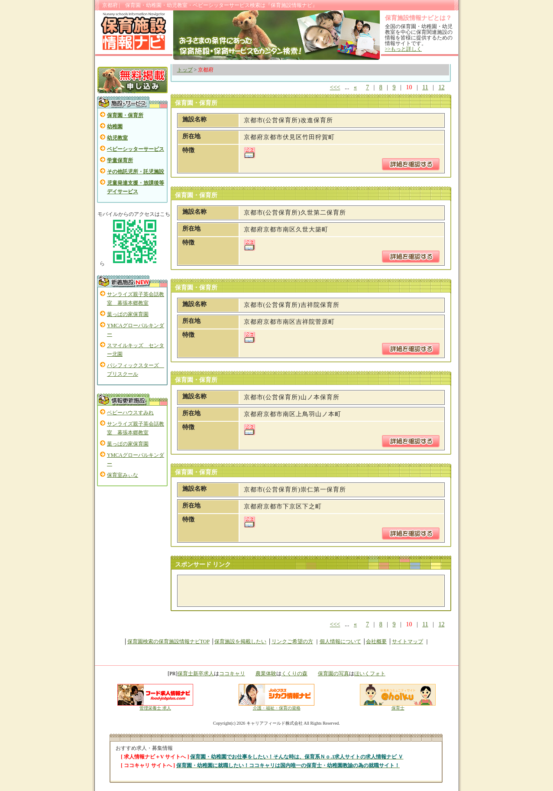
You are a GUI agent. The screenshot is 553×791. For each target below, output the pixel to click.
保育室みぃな (122, 475)
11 (425, 87)
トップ (185, 70)
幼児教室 (117, 138)
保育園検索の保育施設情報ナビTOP (168, 641)
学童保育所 (120, 160)
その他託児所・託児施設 (135, 172)
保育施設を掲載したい (240, 641)
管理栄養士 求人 (155, 708)
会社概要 (376, 641)
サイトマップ (407, 641)
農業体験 (265, 674)
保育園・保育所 (125, 115)
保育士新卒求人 (196, 674)
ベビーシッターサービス (135, 149)
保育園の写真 (333, 674)
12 (442, 87)
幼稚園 (115, 127)
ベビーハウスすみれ (130, 413)
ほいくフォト (369, 674)
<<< (335, 87)
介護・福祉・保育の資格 (276, 706)
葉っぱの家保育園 (128, 314)
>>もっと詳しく (403, 49)
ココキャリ (232, 674)
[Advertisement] (283, 591)
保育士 (398, 706)
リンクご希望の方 (292, 641)
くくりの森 (294, 674)
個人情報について (340, 641)
